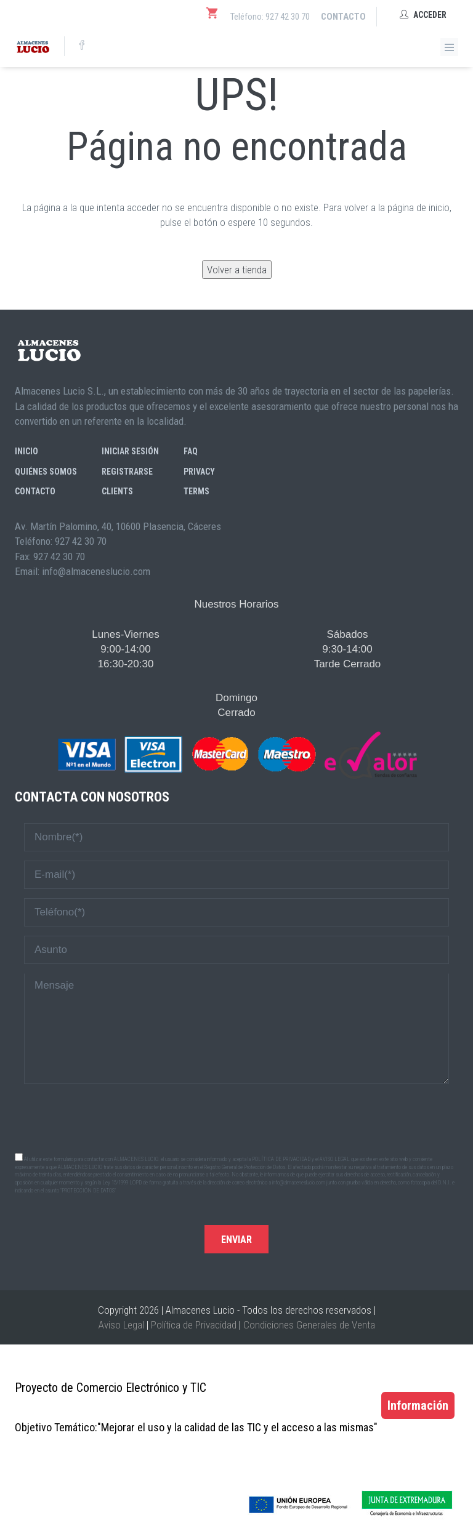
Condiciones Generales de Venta (309, 1325)
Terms (196, 491)
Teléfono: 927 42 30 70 (270, 16)
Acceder (423, 15)
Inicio (26, 451)
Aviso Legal (121, 1325)
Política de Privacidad (193, 1325)
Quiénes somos (46, 471)
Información (417, 1405)
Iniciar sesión (130, 451)
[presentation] (236, 1117)
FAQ (191, 451)
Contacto (343, 16)
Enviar (236, 1239)
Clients (117, 491)
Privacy (199, 471)
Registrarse (127, 471)
